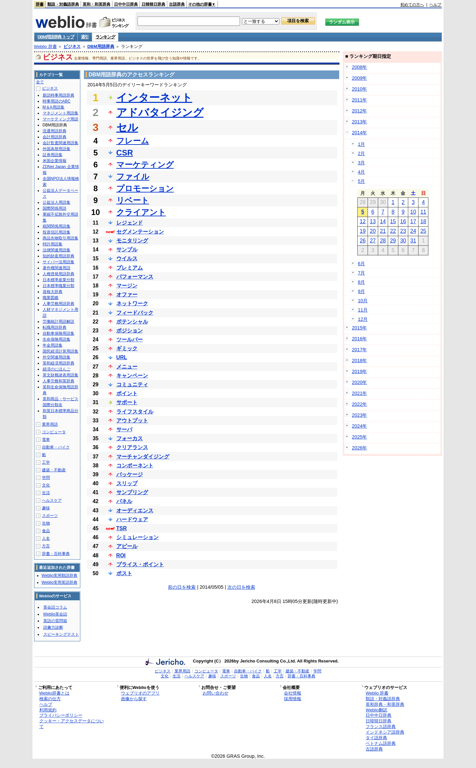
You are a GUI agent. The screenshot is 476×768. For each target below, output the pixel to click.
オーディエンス (134, 510)
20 (373, 231)
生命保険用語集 (56, 339)
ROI (121, 555)
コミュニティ (132, 384)
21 (383, 231)
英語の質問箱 (55, 621)
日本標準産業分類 (58, 279)
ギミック (127, 348)
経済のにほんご (56, 369)
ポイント (127, 393)
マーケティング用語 (60, 119)
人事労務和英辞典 (58, 381)
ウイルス (127, 258)
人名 (46, 538)
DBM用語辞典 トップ (56, 36)
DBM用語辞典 (100, 46)
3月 (361, 162)
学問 (46, 477)
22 (393, 231)
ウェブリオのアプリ (140, 693)
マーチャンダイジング (142, 456)
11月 (363, 310)
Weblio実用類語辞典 (59, 575)
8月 (361, 282)
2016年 (359, 338)
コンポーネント (134, 465)
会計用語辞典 (54, 137)
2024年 (359, 426)
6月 (361, 263)
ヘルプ (435, 4)
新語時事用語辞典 (58, 95)
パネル (124, 501)
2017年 (359, 349)
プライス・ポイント (140, 564)
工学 (46, 462)
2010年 (359, 89)
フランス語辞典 (381, 726)
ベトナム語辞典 (381, 743)
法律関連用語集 (56, 250)
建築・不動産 (54, 470)
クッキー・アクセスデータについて (71, 723)
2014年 (359, 132)
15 (393, 221)
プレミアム (129, 268)
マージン (127, 285)
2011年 (359, 100)
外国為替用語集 (56, 149)
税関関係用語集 (56, 226)
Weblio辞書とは (54, 693)
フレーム (132, 140)
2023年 (359, 415)
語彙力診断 (53, 627)
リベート (132, 200)
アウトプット (132, 420)
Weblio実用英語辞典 (59, 582)
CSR (124, 152)
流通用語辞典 (54, 131)
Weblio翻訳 (376, 709)
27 (373, 240)
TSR (121, 528)
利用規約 (48, 709)
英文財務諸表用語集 (60, 375)
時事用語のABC (57, 101)
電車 (46, 439)
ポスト (124, 573)
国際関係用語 (54, 208)
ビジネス (72, 46)
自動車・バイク (56, 447)
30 (403, 240)
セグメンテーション (140, 232)
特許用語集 (52, 244)
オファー (127, 294)
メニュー (127, 366)
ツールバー (129, 339)
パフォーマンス (134, 276)
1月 (361, 144)
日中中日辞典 (126, 4)
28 (383, 240)
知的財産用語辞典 (58, 256)
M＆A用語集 (53, 107)
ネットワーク (132, 303)
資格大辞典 (52, 291)
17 (413, 221)
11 (423, 212)
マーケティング (145, 164)
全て (40, 82)
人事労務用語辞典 (58, 303)
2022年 (359, 404)
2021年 (359, 393)
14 (383, 221)
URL (121, 357)
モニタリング (132, 240)
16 (403, 221)
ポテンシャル (132, 321)
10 (413, 212)
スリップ (127, 483)
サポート (127, 402)
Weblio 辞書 (45, 46)
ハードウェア (132, 519)
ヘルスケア (52, 500)
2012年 (359, 110)
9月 (361, 291)
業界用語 (50, 424)
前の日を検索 (182, 587)
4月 (361, 172)
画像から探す (134, 698)
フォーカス (129, 438)
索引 (85, 36)
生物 (46, 523)
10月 (363, 300)
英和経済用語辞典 (58, 363)
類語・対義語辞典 (63, 4)
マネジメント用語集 (60, 113)
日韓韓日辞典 (153, 4)
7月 (361, 273)
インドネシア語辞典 (385, 732)
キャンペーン (132, 375)
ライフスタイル (134, 411)
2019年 (359, 371)
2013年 (359, 121)
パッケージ (129, 474)
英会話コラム (55, 607)
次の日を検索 (241, 587)
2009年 (359, 78)
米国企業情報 (54, 160)
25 (423, 231)
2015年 (359, 327)
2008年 (359, 67)
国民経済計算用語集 (60, 351)
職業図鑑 (51, 297)
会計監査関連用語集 (60, 143)
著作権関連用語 (56, 268)
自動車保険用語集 (58, 333)
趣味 (46, 508)
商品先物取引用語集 (60, 238)
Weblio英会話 (55, 614)
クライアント (141, 212)
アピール (127, 546)
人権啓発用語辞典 (58, 274)
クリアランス (132, 447)
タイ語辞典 (376, 737)
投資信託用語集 (56, 232)
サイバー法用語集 (58, 262)
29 (393, 240)
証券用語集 (52, 154)
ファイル (132, 176)
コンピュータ (54, 432)
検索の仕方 (50, 698)
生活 (46, 493)
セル (127, 127)
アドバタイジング (160, 112)
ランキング (105, 36)
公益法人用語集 (56, 202)
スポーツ (50, 515)
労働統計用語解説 (58, 321)
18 (423, 221)
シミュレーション (137, 537)
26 (363, 240)
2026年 (359, 447)
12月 (363, 319)
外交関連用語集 (56, 357)
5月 (361, 181)
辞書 (40, 4)
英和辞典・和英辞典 (385, 704)
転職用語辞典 (54, 327)
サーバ (124, 429)
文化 (46, 485)
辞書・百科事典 (56, 553)
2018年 (359, 360)
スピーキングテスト (61, 634)
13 (373, 221)
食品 (46, 531)
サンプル (127, 249)
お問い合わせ (215, 693)
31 (413, 240)
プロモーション (145, 188)
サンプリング (132, 492)
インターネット (154, 98)
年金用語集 (52, 345)
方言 (46, 546)
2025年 (359, 437)
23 (403, 231)
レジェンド (129, 223)
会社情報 (292, 693)
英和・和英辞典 (96, 4)
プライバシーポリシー (60, 715)
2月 (361, 153)
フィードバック (134, 313)
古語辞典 (177, 4)
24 (413, 231)
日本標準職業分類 (58, 285)
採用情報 (292, 698)
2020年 (359, 382)
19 (363, 231)
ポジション (129, 330)
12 (363, 221)
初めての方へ (412, 4)
